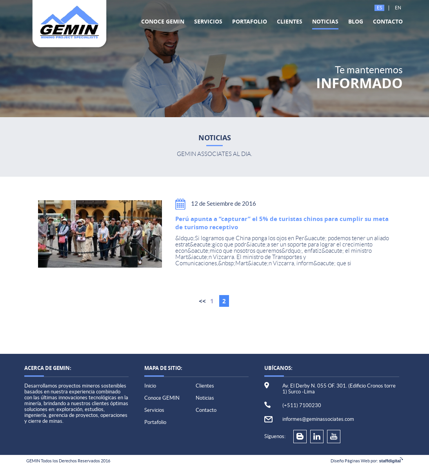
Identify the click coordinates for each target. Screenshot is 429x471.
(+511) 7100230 (301, 405)
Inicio (150, 386)
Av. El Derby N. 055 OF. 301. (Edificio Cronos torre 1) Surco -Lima (339, 389)
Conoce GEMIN (162, 21)
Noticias (325, 21)
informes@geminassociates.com (318, 419)
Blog (355, 21)
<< (202, 301)
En (398, 7)
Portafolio (249, 21)
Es (379, 7)
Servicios (208, 21)
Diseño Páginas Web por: (367, 460)
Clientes (289, 21)
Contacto (388, 21)
